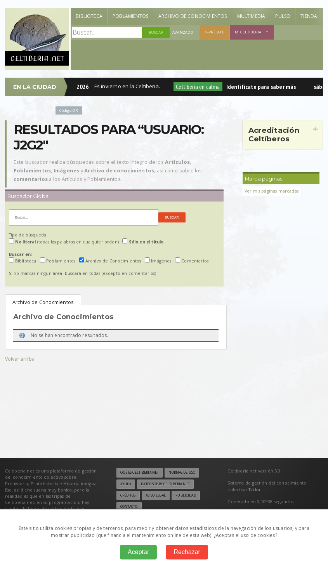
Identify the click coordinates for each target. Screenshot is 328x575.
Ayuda (126, 484)
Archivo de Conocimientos (192, 16)
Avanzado (182, 32)
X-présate (214, 32)
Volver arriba (20, 359)
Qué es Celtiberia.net (139, 472)
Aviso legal (156, 495)
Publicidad (185, 495)
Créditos (128, 495)
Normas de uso (181, 472)
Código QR (68, 110)
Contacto (129, 506)
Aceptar (138, 552)
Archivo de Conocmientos (43, 302)
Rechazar (187, 552)
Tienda (308, 16)
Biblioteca (89, 16)
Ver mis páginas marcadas (271, 191)
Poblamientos (130, 16)
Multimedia (251, 16)
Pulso (282, 16)
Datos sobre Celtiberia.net (165, 484)
